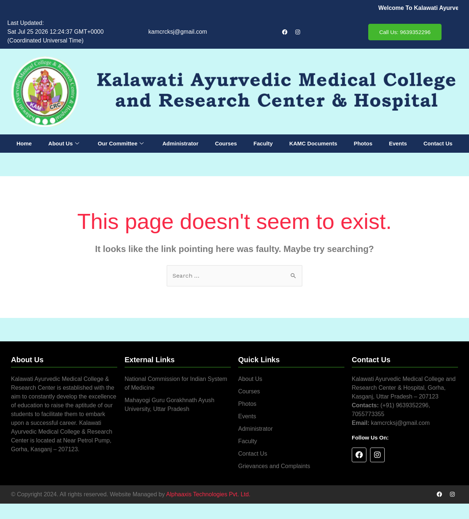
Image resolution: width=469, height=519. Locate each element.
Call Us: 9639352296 (405, 32)
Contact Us (438, 143)
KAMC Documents (313, 143)
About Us (63, 143)
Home (24, 143)
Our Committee (121, 143)
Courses (226, 143)
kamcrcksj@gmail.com (177, 32)
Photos (363, 143)
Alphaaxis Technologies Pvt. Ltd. (208, 494)
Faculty (263, 143)
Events (398, 143)
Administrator (180, 143)
